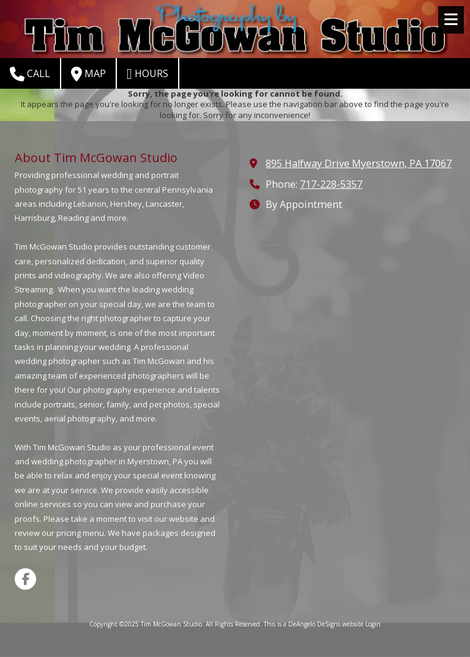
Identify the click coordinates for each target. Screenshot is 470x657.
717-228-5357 (331, 184)
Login (373, 624)
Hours (147, 74)
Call (30, 74)
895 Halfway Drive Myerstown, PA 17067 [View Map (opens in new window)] (359, 163)
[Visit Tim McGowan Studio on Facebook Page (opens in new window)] (25, 579)
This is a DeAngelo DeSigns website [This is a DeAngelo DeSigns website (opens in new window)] (314, 624)
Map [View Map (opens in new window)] (88, 74)
